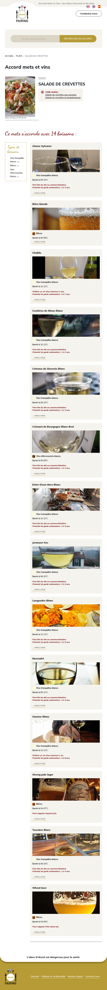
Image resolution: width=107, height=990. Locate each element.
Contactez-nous (88, 13)
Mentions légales (75, 976)
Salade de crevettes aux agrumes (60, 95)
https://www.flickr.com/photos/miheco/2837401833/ (22, 120)
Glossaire (35, 976)
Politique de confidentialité (53, 976)
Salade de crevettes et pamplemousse (63, 97)
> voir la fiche (39, 193)
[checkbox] (15, 159)
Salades (42, 78)
